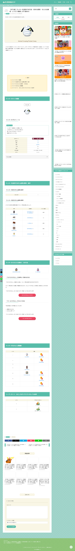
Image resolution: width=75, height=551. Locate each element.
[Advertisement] (27, 63)
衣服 (56, 210)
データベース (58, 249)
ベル (57, 224)
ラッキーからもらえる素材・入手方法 (20, 84)
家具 (56, 207)
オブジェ (57, 215)
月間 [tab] (68, 17)
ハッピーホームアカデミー (61, 200)
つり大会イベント (59, 182)
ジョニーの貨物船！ (59, 198)
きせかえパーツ (59, 246)
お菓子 (57, 237)
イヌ (38, 142)
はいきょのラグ (14, 228)
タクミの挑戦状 (59, 189)
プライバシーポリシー (41, 547)
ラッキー (13, 436)
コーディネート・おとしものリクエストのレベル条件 (23, 87)
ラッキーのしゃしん (27, 373)
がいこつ (14, 217)
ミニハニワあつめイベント (61, 184)
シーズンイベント (59, 177)
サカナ (57, 228)
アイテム (57, 217)
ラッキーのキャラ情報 (16, 80)
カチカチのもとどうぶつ (16, 270)
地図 (57, 239)
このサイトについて (27, 547)
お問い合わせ (49, 547)
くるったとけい (26, 367)
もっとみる (27, 157)
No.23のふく (27, 355)
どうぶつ (7, 13)
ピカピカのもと (41, 355)
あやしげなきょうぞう (14, 212)
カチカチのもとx (29, 211)
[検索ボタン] (71, 2)
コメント (9, 505)
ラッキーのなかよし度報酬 (17, 85)
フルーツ (58, 235)
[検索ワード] (63, 9)
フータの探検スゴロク (60, 203)
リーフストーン (59, 222)
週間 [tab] (63, 17)
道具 (57, 241)
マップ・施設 (58, 194)
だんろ (14, 223)
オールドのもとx (30, 212)
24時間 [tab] (57, 17)
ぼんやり (38, 144)
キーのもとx (30, 223)
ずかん (57, 205)
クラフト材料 (58, 226)
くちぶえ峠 (58, 196)
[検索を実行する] (70, 9)
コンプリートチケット (60, 219)
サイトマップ (34, 547)
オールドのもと (38, 270)
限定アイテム (58, 212)
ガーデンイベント (59, 179)
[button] (8, 441)
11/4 (38, 140)
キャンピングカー (59, 244)
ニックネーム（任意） (11, 520)
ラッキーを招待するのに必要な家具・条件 (20, 82)
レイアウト (58, 174)
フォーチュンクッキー (60, 186)
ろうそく (14, 234)
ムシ (57, 230)
